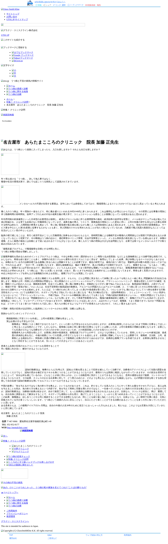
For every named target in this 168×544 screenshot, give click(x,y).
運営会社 (13, 538)
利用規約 (127, 535)
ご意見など (52, 538)
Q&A (49, 535)
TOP (11, 535)
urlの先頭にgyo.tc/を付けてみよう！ (50, 1)
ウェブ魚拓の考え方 (94, 535)
